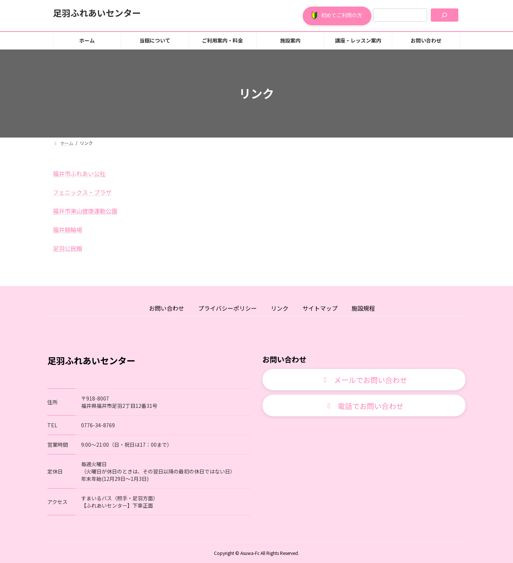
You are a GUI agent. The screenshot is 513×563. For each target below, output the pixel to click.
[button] (337, 16)
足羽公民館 (67, 248)
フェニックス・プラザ (82, 192)
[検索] (445, 15)
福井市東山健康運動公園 (85, 210)
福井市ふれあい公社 (79, 173)
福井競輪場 (67, 229)
